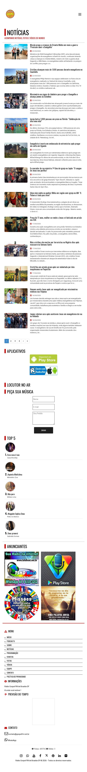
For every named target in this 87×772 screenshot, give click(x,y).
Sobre (9, 645)
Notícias (10, 649)
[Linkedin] (59, 755)
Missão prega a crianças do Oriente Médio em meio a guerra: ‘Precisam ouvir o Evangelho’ (54, 46)
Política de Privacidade (16, 676)
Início (9, 637)
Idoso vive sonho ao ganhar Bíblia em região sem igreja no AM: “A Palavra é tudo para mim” (55, 194)
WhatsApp (12, 740)
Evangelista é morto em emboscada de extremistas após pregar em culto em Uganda (55, 145)
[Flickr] (66, 755)
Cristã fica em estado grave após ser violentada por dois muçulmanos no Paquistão (52, 268)
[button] (80, 14)
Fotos (9, 660)
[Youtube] (34, 755)
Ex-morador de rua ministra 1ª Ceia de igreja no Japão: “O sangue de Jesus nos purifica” (55, 169)
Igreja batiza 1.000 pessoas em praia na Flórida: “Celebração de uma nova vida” (55, 120)
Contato (10, 672)
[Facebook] (40, 755)
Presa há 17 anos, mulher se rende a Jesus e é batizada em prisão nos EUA (56, 219)
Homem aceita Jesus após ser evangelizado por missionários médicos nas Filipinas (54, 290)
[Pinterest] (53, 755)
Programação (12, 653)
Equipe (9, 668)
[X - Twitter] (46, 755)
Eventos (10, 656)
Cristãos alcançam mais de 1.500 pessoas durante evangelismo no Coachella (56, 71)
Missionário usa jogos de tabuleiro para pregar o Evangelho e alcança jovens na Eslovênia (54, 95)
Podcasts (11, 641)
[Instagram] (21, 755)
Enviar (43, 430)
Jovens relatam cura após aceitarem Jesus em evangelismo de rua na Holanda (56, 315)
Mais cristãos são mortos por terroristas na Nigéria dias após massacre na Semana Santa (54, 243)
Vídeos (9, 664)
